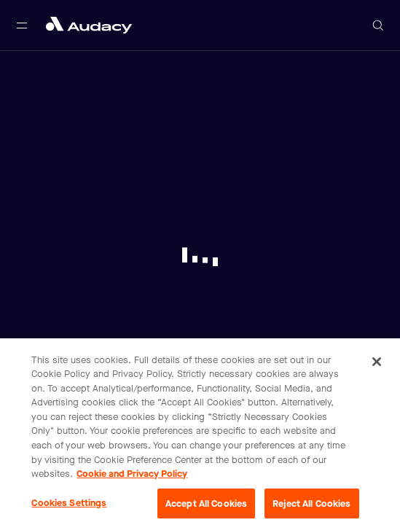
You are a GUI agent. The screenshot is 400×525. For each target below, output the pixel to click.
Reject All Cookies (311, 506)
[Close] (377, 365)
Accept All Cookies (206, 506)
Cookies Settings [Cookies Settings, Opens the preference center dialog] (68, 505)
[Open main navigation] (22, 25)
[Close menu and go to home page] (89, 25)
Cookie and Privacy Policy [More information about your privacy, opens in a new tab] (132, 476)
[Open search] (378, 25)
